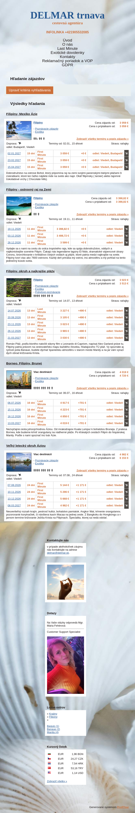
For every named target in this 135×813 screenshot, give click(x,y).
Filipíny (38, 122)
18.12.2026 (14, 416)
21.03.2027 (14, 337)
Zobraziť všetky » (57, 781)
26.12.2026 (14, 331)
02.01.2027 (14, 153)
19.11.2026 (14, 228)
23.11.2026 (14, 324)
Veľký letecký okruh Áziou (26, 445)
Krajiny (53, 713)
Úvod (67, 40)
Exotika (39, 131)
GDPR (67, 65)
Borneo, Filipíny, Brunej (24, 363)
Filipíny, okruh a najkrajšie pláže (30, 271)
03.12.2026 (14, 235)
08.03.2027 (14, 505)
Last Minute (67, 49)
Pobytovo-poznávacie (47, 292)
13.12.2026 (14, 498)
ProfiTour (123, 807)
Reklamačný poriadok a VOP (67, 61)
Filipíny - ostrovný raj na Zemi (28, 189)
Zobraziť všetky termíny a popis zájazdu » (102, 138)
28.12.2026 (14, 242)
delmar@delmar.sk (58, 552)
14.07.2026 (14, 310)
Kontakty (67, 57)
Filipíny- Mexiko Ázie (21, 114)
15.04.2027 (14, 167)
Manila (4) (53, 732)
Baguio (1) (53, 726)
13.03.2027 (14, 423)
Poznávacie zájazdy (46, 128)
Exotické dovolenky (67, 53)
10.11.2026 (14, 491)
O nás (67, 44)
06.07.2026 (14, 402)
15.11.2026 (14, 409)
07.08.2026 (14, 485)
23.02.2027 (14, 160)
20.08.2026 (14, 317)
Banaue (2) (53, 729)
